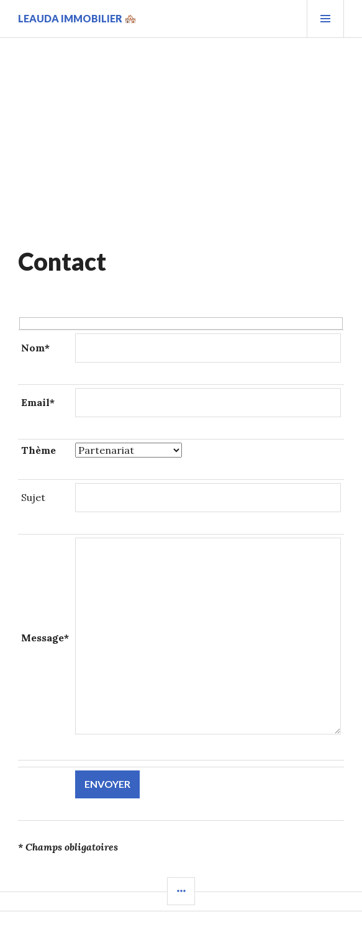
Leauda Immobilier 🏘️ (77, 18)
